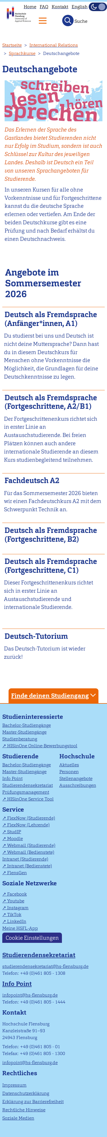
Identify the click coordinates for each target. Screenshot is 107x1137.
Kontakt (60, 7)
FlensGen (17, 873)
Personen (69, 772)
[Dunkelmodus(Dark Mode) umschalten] (98, 7)
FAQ (44, 7)
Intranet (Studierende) (25, 859)
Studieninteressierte (32, 717)
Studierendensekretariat (27, 785)
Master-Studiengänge (24, 732)
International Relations (53, 45)
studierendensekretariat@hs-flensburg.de (45, 966)
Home (30, 7)
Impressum (14, 1085)
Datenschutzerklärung (25, 1093)
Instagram (18, 908)
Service (13, 809)
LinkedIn (16, 921)
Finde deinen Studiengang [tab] (54, 695)
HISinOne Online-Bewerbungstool (42, 746)
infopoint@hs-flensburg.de (30, 995)
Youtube (15, 901)
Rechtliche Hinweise (23, 1110)
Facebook (17, 894)
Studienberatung (19, 739)
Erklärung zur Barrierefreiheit (33, 1102)
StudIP (14, 832)
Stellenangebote (75, 778)
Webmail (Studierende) (31, 845)
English (80, 7)
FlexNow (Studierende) (31, 818)
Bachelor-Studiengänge (26, 725)
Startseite (12, 45)
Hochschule (77, 756)
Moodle (15, 839)
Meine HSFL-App (20, 928)
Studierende (20, 756)
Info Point (12, 778)
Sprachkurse (22, 53)
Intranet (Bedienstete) (29, 866)
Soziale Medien (18, 1118)
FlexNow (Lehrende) (28, 825)
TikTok (14, 915)
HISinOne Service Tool (30, 799)
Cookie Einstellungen (32, 937)
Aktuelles (69, 765)
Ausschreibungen (77, 785)
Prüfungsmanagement (25, 792)
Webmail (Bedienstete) (30, 852)
